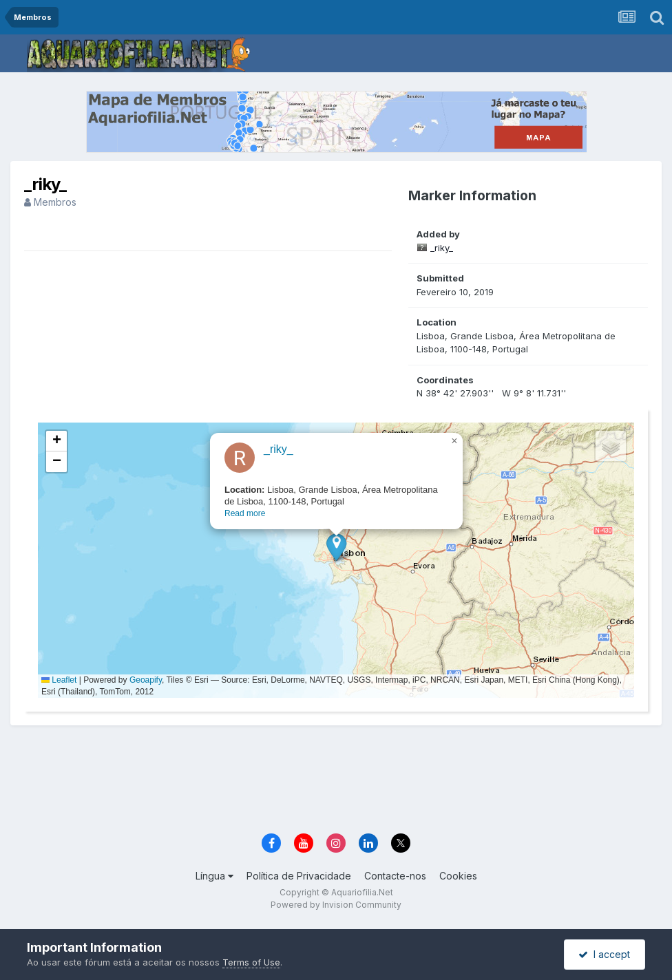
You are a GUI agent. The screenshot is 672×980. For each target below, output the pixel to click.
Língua (214, 876)
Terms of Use (251, 962)
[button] (336, 546)
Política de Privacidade (298, 876)
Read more (244, 513)
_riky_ (441, 247)
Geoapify (145, 680)
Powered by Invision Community (336, 904)
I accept (604, 954)
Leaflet (58, 680)
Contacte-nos (395, 876)
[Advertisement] (336, 780)
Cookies (458, 876)
